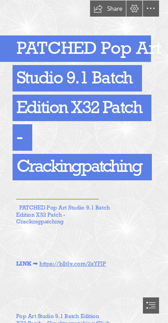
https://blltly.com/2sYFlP (72, 263)
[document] (84, 161)
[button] (108, 8)
